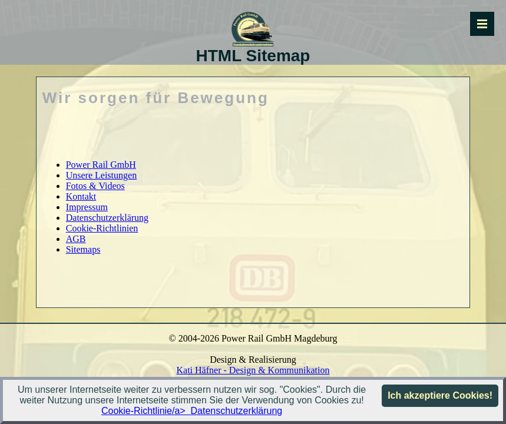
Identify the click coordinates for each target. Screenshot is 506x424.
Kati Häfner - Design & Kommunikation (253, 370)
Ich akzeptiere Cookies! (440, 395)
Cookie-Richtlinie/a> (146, 411)
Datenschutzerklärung (237, 411)
